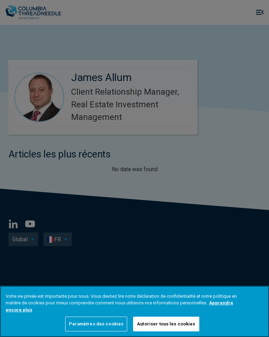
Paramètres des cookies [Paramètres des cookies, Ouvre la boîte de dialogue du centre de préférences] (96, 323)
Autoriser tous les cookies (166, 323)
